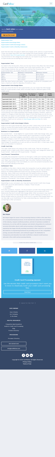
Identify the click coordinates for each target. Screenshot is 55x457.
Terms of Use (27, 364)
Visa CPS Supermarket (17, 55)
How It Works (14, 312)
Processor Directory (13, 338)
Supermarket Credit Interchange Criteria (13, 44)
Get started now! (14, 343)
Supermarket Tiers (6, 40)
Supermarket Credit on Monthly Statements (14, 46)
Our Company (14, 314)
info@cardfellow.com (13, 348)
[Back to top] (27, 303)
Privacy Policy (27, 362)
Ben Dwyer (30, 21)
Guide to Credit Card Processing (13, 326)
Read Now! (27, 292)
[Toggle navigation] (51, 3)
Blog (13, 328)
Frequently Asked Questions (14, 324)
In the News (13, 316)
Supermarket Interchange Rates (10, 42)
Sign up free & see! (9, 35)
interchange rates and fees (32, 119)
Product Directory (14, 330)
